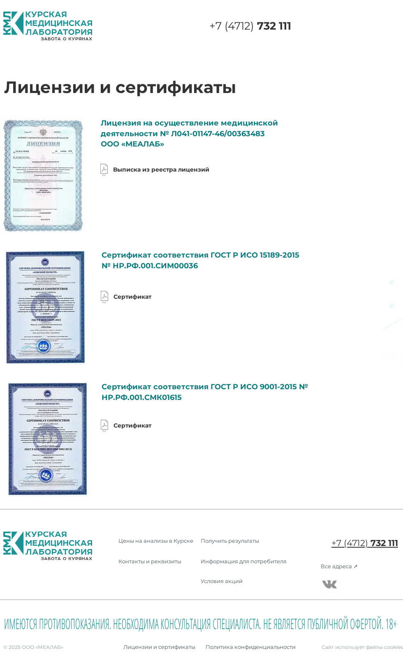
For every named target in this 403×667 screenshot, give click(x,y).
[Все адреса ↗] (339, 566)
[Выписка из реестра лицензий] (156, 170)
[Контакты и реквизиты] (149, 561)
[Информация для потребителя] (245, 561)
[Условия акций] (245, 581)
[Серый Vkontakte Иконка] (329, 584)
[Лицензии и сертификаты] (159, 647)
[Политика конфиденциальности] (251, 647)
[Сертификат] (126, 297)
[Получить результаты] (230, 540)
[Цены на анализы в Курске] (155, 540)
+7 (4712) (250, 26)
